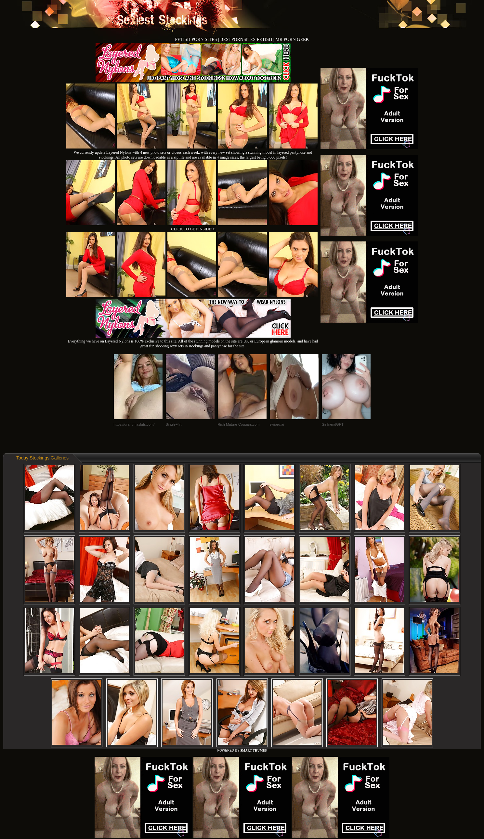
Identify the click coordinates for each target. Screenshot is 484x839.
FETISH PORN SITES (196, 39)
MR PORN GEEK (292, 39)
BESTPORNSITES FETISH (246, 39)
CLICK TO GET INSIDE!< (193, 229)
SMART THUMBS (253, 750)
